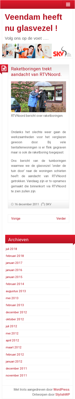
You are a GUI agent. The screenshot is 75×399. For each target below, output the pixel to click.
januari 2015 (14, 277)
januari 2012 (14, 361)
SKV (48, 204)
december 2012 (16, 312)
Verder (61, 218)
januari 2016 (14, 270)
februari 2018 (15, 256)
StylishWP (62, 394)
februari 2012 (15, 354)
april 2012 (12, 340)
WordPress (61, 389)
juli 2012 (11, 326)
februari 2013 (15, 305)
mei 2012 (12, 333)
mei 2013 (12, 298)
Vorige (15, 218)
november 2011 (16, 375)
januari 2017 (14, 263)
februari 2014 (15, 284)
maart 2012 (14, 347)
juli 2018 (11, 249)
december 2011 (16, 368)
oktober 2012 (15, 319)
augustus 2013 (16, 291)
